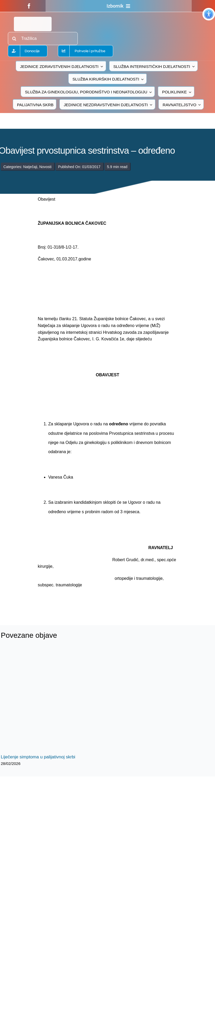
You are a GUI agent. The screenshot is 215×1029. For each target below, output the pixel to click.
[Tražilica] (43, 38)
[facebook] (29, 6)
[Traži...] (14, 38)
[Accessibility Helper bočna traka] (208, 14)
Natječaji (30, 167)
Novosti (45, 167)
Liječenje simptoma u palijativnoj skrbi (38, 756)
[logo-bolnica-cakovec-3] (71, 601)
